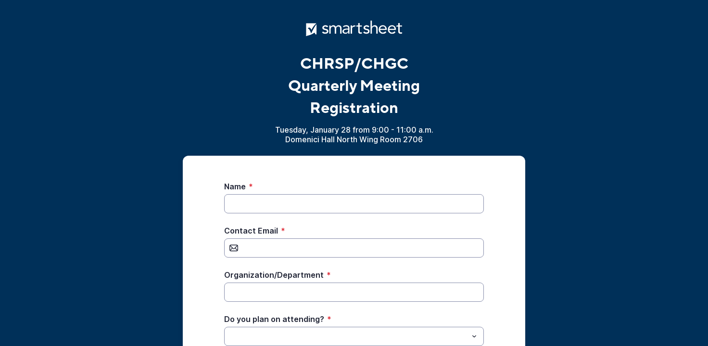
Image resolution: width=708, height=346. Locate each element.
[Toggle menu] (474, 336)
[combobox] (354, 336)
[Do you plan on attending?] (346, 336)
